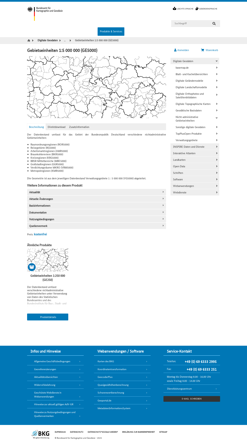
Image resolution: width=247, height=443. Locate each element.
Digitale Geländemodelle (189, 80)
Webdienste (179, 192)
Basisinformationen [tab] (96, 205)
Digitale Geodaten (183, 61)
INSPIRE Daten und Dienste (188, 146)
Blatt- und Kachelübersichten (192, 74)
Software (178, 179)
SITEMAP (163, 431)
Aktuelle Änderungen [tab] (96, 199)
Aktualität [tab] (96, 192)
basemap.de (182, 67)
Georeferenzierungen (45, 369)
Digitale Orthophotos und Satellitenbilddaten (190, 95)
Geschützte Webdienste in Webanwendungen (47, 394)
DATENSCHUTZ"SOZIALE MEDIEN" (103, 431)
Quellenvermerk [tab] (96, 226)
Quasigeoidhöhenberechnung (113, 384)
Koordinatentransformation (112, 369)
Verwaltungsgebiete (187, 140)
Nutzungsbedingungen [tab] (96, 219)
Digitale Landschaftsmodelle (191, 87)
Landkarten (179, 159)
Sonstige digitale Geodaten (190, 127)
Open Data (179, 166)
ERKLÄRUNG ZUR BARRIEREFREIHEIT (138, 431)
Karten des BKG (106, 361)
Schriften (178, 172)
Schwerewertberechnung (111, 392)
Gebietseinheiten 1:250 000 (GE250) (47, 277)
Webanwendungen (183, 186)
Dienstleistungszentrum (179, 388)
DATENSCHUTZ (76, 431)
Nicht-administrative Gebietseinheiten (187, 118)
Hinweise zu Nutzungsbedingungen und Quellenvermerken (54, 414)
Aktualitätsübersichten (46, 377)
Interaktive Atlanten (184, 153)
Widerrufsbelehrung (44, 384)
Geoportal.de (104, 400)
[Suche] (214, 23)
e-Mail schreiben (192, 398)
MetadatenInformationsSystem (114, 408)
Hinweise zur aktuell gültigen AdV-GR (53, 404)
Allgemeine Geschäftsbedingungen (52, 361)
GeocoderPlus (105, 377)
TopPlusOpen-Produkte (189, 133)
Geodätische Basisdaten (189, 110)
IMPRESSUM (60, 431)
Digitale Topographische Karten (193, 104)
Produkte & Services (111, 31)
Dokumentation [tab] (96, 212)
